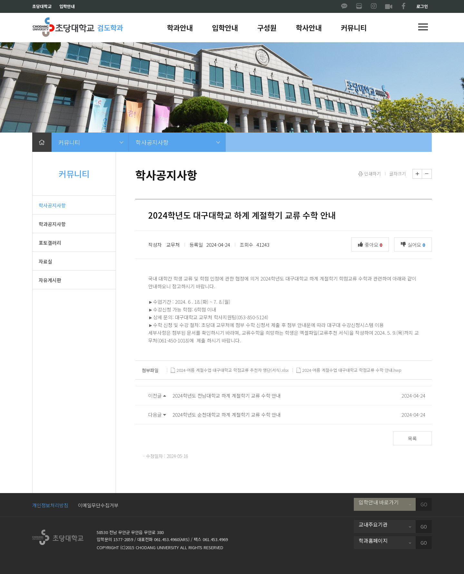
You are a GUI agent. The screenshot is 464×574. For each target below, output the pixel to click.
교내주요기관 (373, 524)
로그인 (422, 6)
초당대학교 (42, 6)
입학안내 (67, 6)
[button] (423, 27)
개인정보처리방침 (50, 505)
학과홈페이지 (373, 540)
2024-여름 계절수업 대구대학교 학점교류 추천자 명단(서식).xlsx (230, 370)
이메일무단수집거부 (98, 505)
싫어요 (414, 244)
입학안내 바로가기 (379, 502)
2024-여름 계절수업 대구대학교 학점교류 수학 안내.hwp (348, 370)
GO (423, 504)
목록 (412, 438)
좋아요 (371, 244)
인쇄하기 (369, 173)
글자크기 (397, 173)
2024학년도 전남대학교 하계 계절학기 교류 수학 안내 (226, 395)
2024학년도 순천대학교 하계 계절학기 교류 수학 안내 (226, 414)
